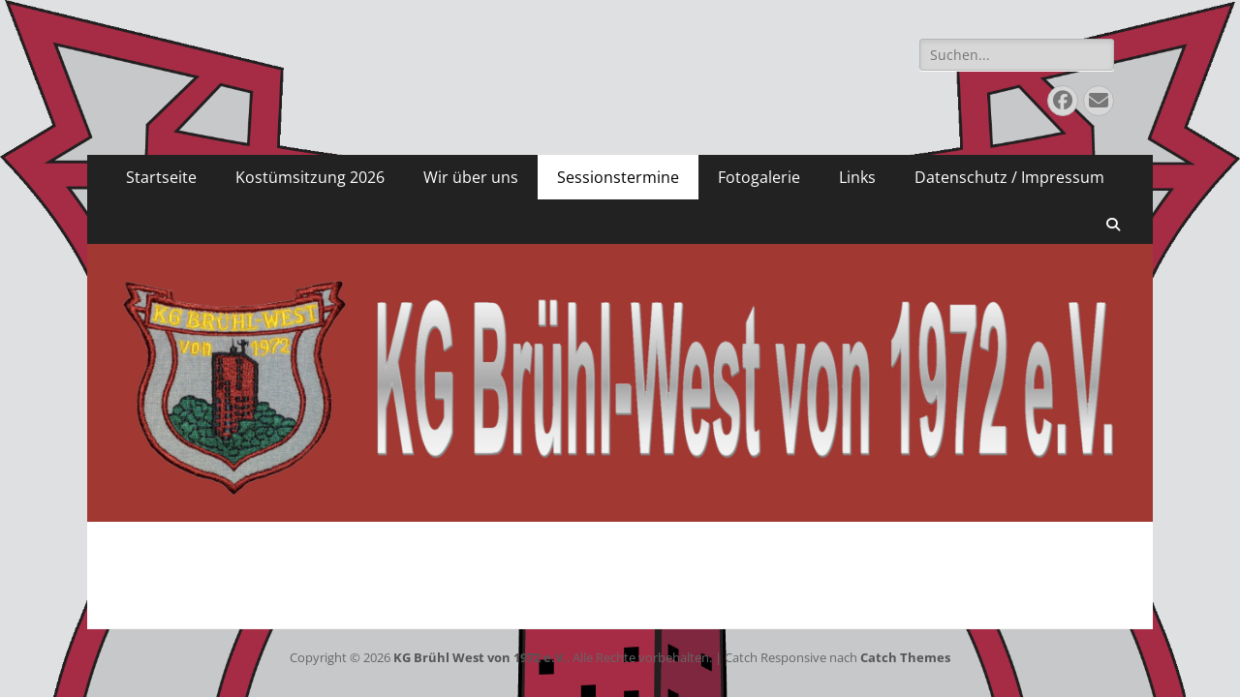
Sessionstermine (618, 177)
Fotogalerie (759, 177)
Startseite (161, 177)
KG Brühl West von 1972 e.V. (480, 657)
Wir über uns (470, 177)
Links (857, 177)
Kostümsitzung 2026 (310, 177)
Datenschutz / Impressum (1009, 177)
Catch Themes (905, 657)
